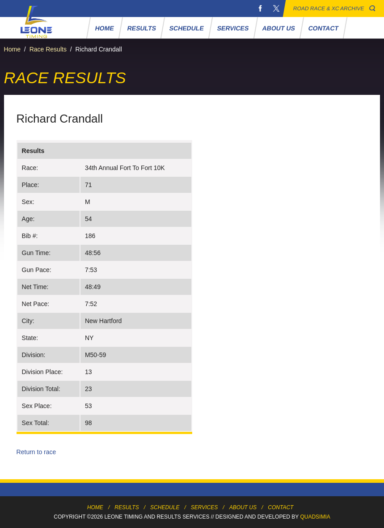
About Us (278, 28)
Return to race (36, 452)
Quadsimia (315, 517)
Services (233, 28)
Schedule (187, 28)
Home (104, 28)
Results (141, 28)
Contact (323, 28)
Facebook (260, 8)
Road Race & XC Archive (329, 8)
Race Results (48, 49)
